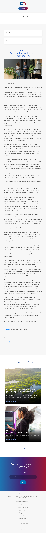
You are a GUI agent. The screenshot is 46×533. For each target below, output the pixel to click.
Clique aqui (7, 329)
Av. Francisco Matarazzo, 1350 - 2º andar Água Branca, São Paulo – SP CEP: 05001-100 (23, 497)
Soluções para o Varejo (22, 513)
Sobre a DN (22, 510)
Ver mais (23, 448)
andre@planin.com (9, 346)
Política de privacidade (23, 530)
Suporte (22, 504)
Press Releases (11, 41)
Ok (23, 482)
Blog (8, 33)
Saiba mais (11, 401)
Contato (22, 516)
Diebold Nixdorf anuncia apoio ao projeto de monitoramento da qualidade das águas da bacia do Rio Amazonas (21, 391)
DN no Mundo (22, 518)
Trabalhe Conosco (22, 507)
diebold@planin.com (10, 342)
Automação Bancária (22, 501)
